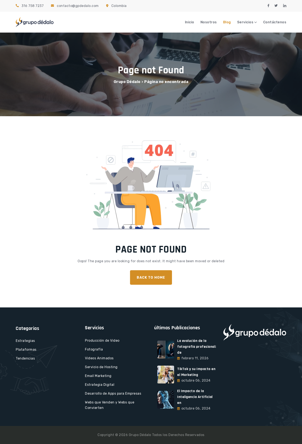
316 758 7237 (33, 6)
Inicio (189, 22)
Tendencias (25, 358)
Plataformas (26, 350)
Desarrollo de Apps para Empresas (113, 393)
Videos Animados (99, 358)
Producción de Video (102, 341)
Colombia (119, 6)
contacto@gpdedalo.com (78, 6)
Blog (227, 22)
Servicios (245, 22)
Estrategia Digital (99, 385)
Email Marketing (98, 376)
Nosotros (208, 22)
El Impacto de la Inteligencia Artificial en (195, 397)
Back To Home (151, 277)
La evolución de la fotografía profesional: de (196, 346)
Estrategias (25, 341)
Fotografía (94, 349)
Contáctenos (274, 22)
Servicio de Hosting (101, 367)
